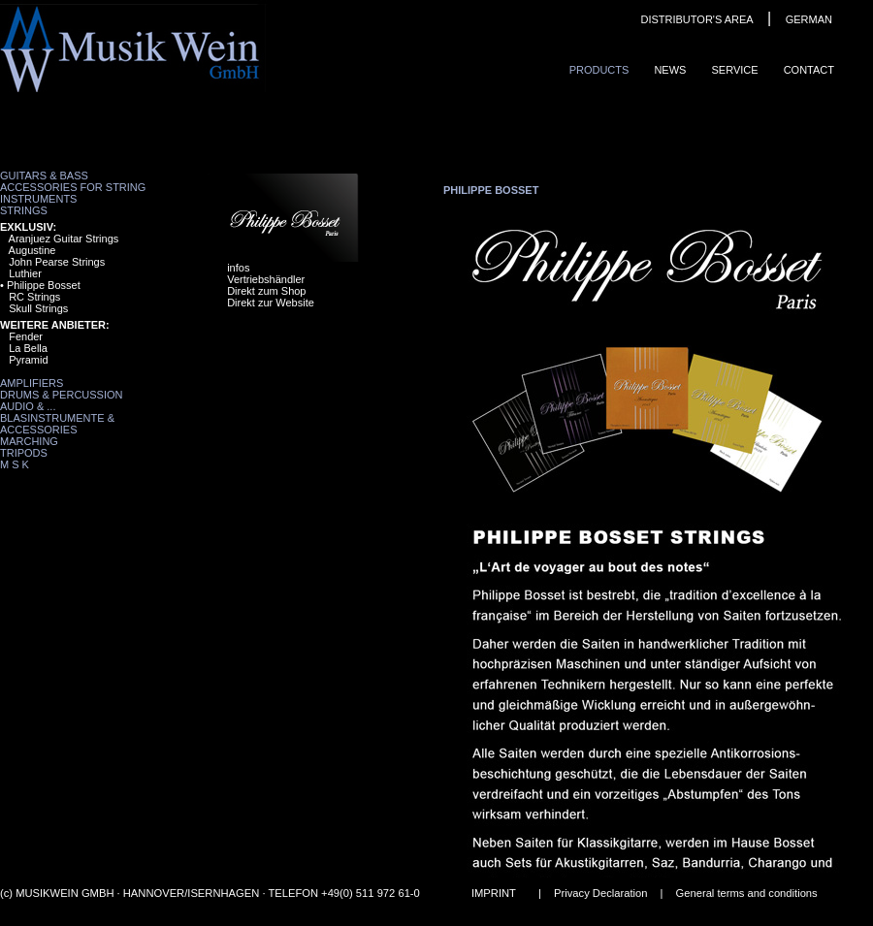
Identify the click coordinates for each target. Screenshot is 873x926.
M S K (14, 464)
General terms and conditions (747, 893)
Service (734, 70)
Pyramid (28, 360)
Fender (26, 336)
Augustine (32, 250)
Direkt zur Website (270, 302)
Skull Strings (38, 308)
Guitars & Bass (44, 175)
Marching (29, 441)
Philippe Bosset (44, 285)
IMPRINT (493, 893)
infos (238, 267)
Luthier (25, 273)
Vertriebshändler (266, 279)
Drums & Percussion (61, 394)
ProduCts (599, 70)
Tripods (24, 453)
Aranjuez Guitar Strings (64, 238)
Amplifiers (31, 383)
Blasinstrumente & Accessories (57, 423)
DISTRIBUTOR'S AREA (696, 19)
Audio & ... (27, 406)
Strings (24, 210)
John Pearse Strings (57, 262)
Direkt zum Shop (266, 291)
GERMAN (809, 19)
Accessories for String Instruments (73, 193)
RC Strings (34, 297)
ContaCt (809, 70)
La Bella (28, 348)
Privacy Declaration (600, 893)
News (670, 70)
